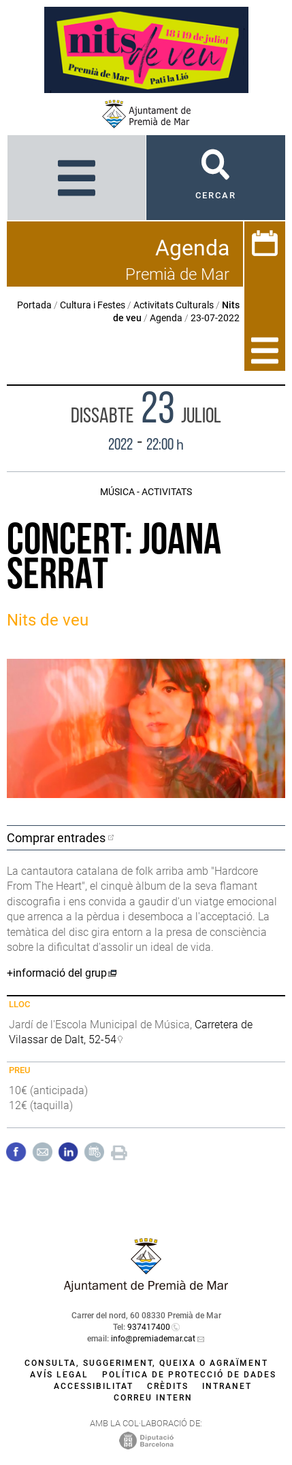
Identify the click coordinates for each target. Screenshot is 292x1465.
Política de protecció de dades (189, 1374)
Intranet (227, 1386)
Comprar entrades (56, 838)
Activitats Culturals (173, 305)
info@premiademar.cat (153, 1338)
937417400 (148, 1327)
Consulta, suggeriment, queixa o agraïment (146, 1363)
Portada (34, 305)
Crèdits (168, 1386)
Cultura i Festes (92, 305)
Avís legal (59, 1374)
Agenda (166, 317)
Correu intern (153, 1398)
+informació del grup (57, 972)
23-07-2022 (215, 317)
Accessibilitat (93, 1386)
